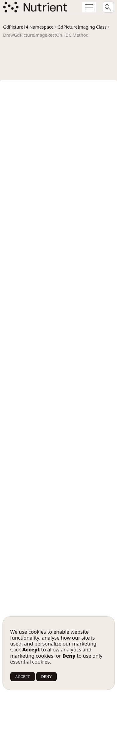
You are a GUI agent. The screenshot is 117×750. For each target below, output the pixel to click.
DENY (46, 676)
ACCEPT (22, 676)
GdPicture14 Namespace (28, 27)
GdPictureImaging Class (81, 27)
